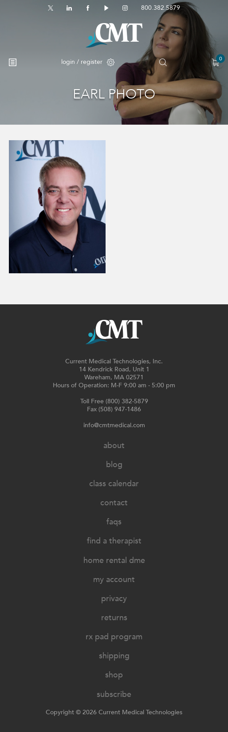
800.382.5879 (160, 8)
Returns (114, 617)
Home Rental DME (114, 560)
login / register (87, 62)
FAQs (114, 521)
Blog (114, 464)
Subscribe (114, 694)
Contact (114, 502)
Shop (114, 675)
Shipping (114, 655)
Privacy (114, 598)
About (114, 445)
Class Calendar (114, 483)
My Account (114, 579)
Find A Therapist (114, 541)
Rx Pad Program (114, 636)
